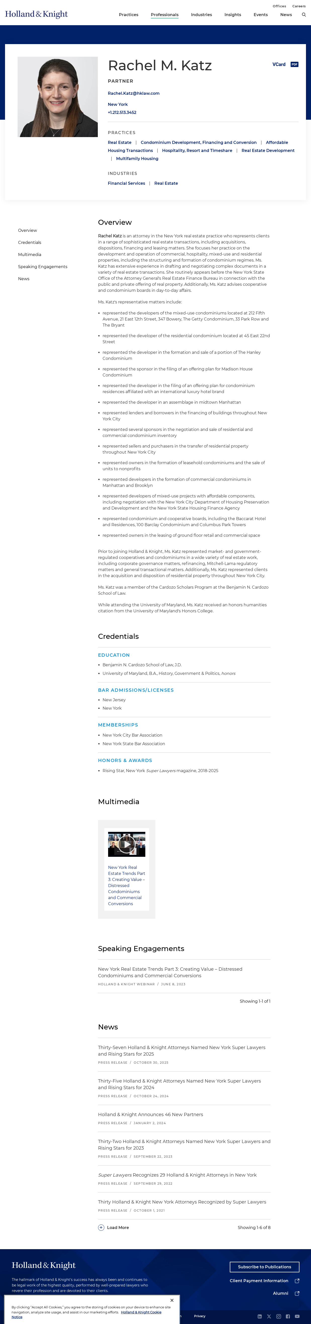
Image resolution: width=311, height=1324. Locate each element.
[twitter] (269, 1317)
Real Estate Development (268, 150)
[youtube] (297, 1317)
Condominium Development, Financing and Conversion (199, 142)
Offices (279, 6)
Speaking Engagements (42, 266)
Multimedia (29, 254)
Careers (299, 6)
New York (118, 104)
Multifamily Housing (137, 158)
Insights (233, 14)
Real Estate (119, 142)
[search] (304, 14)
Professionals (165, 14)
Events (261, 14)
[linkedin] (260, 1317)
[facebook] (288, 1317)
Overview (27, 230)
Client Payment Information (259, 1280)
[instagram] (278, 1317)
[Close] (171, 1314)
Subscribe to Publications (264, 1267)
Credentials (29, 242)
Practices (128, 14)
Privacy (199, 1316)
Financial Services (126, 183)
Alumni (280, 1293)
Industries (201, 14)
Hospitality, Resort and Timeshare (197, 150)
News (286, 14)
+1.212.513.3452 (122, 112)
